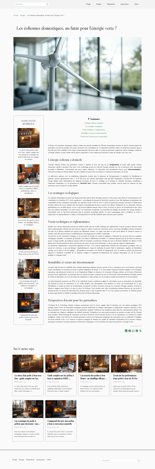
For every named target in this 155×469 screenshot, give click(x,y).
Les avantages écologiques (94, 126)
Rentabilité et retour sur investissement (93, 133)
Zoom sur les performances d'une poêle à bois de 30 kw (28, 252)
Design (88, 4)
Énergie (98, 4)
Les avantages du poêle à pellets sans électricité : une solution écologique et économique (29, 284)
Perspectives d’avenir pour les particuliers (93, 136)
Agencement (125, 4)
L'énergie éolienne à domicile (94, 123)
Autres (136, 4)
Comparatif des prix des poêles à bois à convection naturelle (28, 317)
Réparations (111, 4)
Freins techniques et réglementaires (94, 129)
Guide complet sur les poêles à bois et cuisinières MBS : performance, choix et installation (28, 189)
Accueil (15, 15)
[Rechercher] (31, 4)
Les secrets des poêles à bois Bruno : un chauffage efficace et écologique (28, 222)
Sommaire (95, 119)
